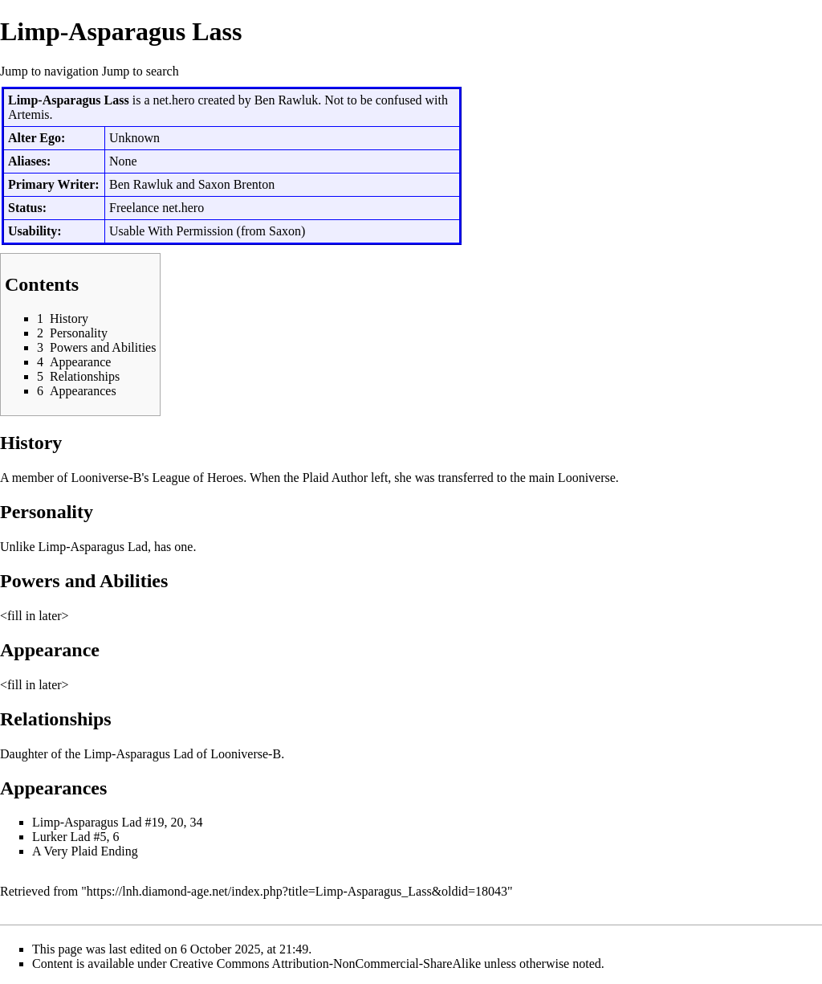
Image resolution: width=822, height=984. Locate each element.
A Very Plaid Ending (85, 851)
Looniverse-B (106, 477)
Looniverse (587, 477)
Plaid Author (335, 477)
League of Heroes (198, 477)
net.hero (173, 100)
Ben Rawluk (286, 100)
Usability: (35, 231)
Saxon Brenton (236, 184)
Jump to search (140, 71)
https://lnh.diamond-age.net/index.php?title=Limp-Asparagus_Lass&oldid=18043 (297, 891)
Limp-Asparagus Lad (93, 546)
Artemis (29, 114)
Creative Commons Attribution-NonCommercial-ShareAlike (325, 963)
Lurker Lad (61, 836)
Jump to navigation (49, 71)
